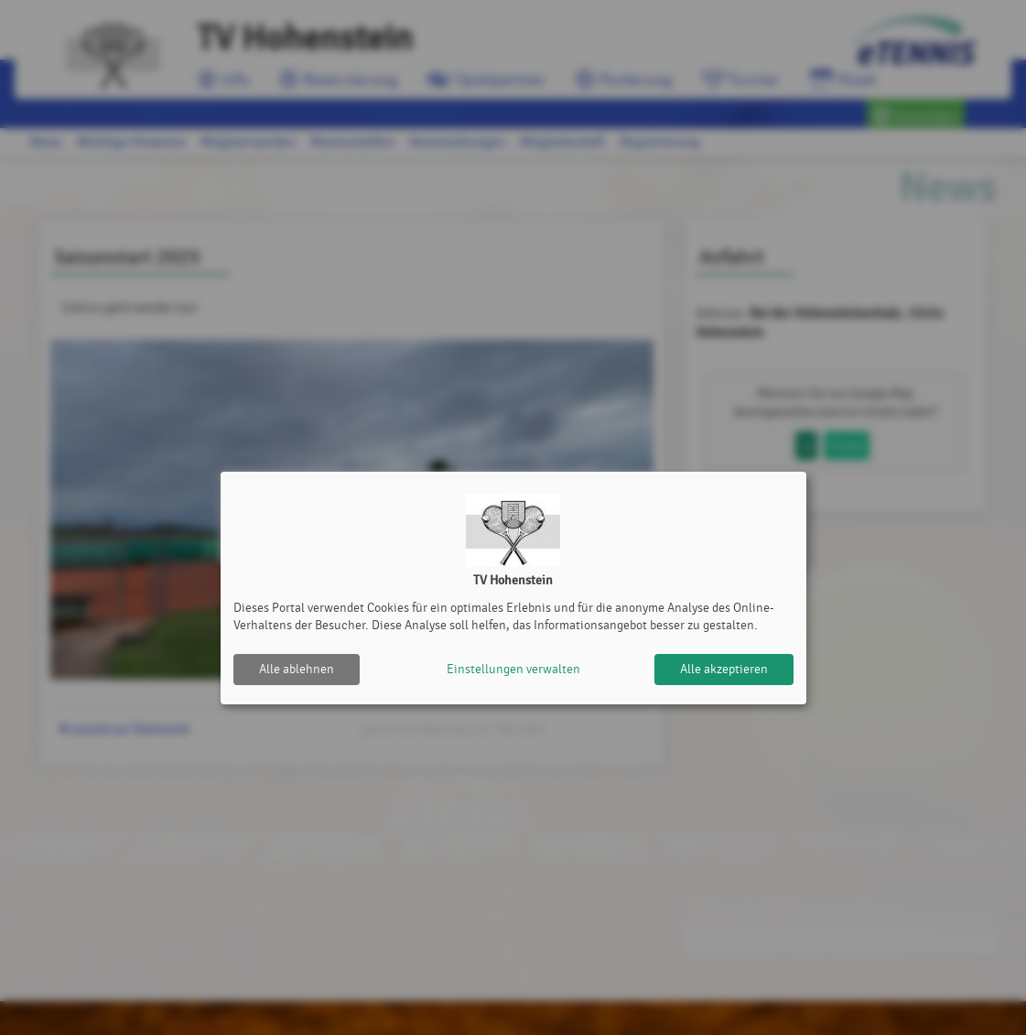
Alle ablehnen (296, 669)
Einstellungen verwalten (513, 669)
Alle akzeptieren (724, 669)
